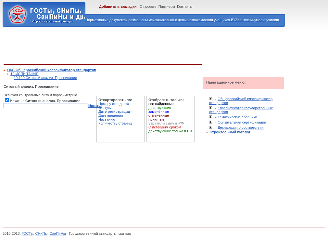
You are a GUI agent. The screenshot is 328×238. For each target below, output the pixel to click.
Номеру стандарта (113, 104)
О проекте (148, 6)
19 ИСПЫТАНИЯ (24, 74)
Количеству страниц (115, 123)
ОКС (51, 70)
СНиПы (41, 233)
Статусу (104, 108)
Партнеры (166, 6)
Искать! (95, 106)
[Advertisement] (122, 44)
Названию (106, 119)
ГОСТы (27, 233)
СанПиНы (57, 233)
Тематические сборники (237, 117)
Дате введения (110, 115)
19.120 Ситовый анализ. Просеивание (45, 78)
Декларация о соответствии (241, 127)
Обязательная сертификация (242, 122)
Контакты (185, 6)
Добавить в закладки (118, 6)
